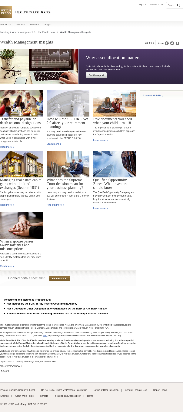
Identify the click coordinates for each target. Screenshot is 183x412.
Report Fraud (160, 390)
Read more (7, 147)
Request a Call (156, 4)
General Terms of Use (136, 390)
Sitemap (4, 396)
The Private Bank (46, 32)
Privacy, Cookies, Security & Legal (17, 390)
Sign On (142, 4)
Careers (44, 396)
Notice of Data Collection (106, 390)
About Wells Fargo (24, 396)
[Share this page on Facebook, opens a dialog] (166, 44)
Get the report (96, 75)
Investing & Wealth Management (16, 32)
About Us (20, 24)
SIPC (45, 335)
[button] (177, 42)
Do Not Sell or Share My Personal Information (64, 390)
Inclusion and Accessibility (68, 396)
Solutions (34, 24)
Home (90, 396)
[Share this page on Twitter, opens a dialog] (171, 44)
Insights (48, 24)
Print (151, 43)
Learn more (100, 140)
